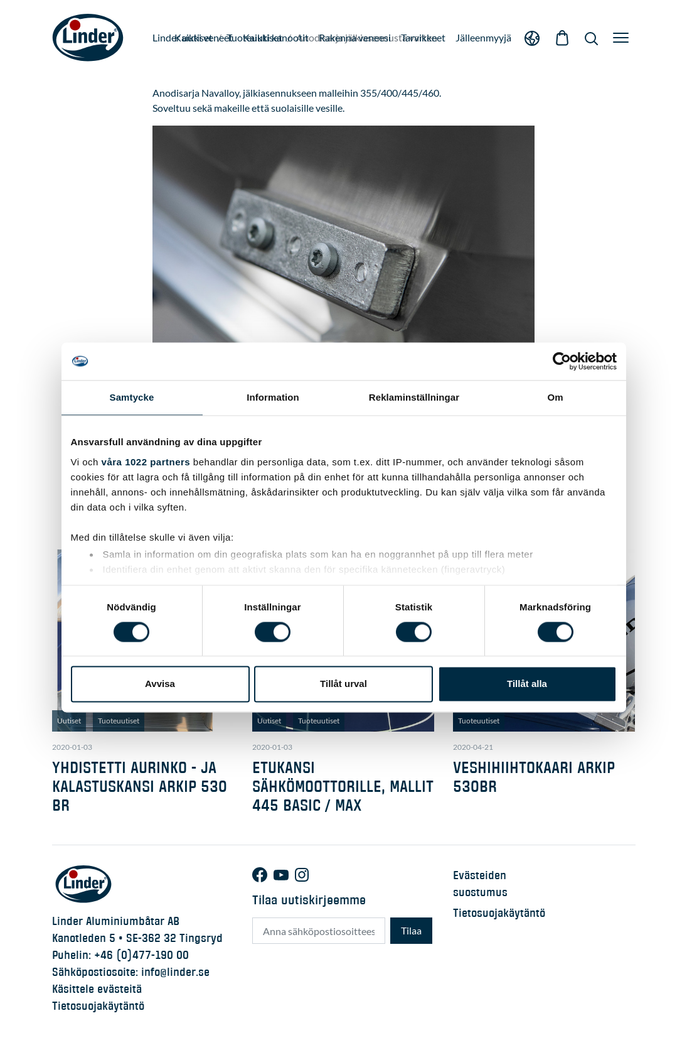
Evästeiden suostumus (480, 883)
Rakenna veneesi (355, 37)
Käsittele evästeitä (97, 989)
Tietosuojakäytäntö (98, 1006)
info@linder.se (175, 972)
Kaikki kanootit (276, 37)
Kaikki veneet (203, 37)
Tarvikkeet (423, 37)
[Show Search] (591, 38)
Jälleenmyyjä (483, 37)
